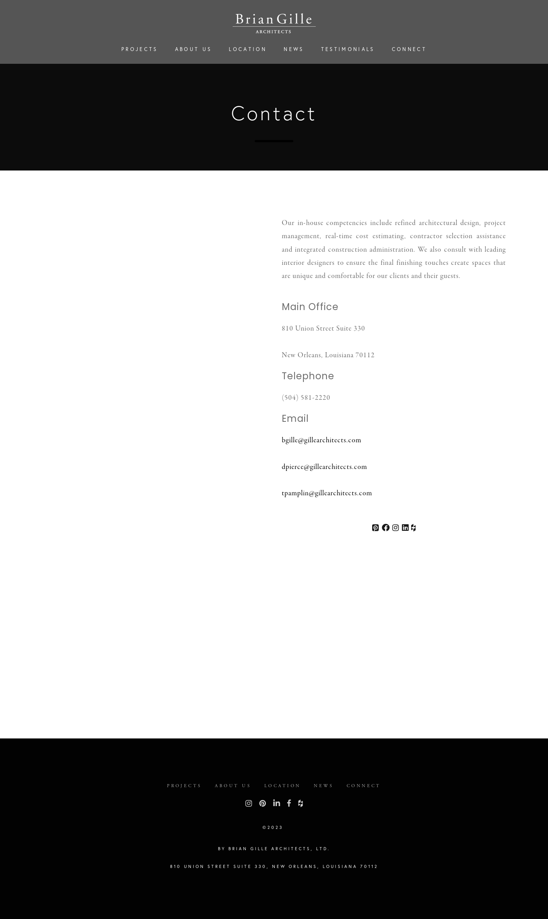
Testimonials (348, 49)
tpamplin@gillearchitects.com (327, 493)
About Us (193, 49)
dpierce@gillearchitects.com (324, 467)
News (294, 49)
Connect (409, 49)
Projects (139, 49)
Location (248, 49)
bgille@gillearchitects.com (321, 440)
